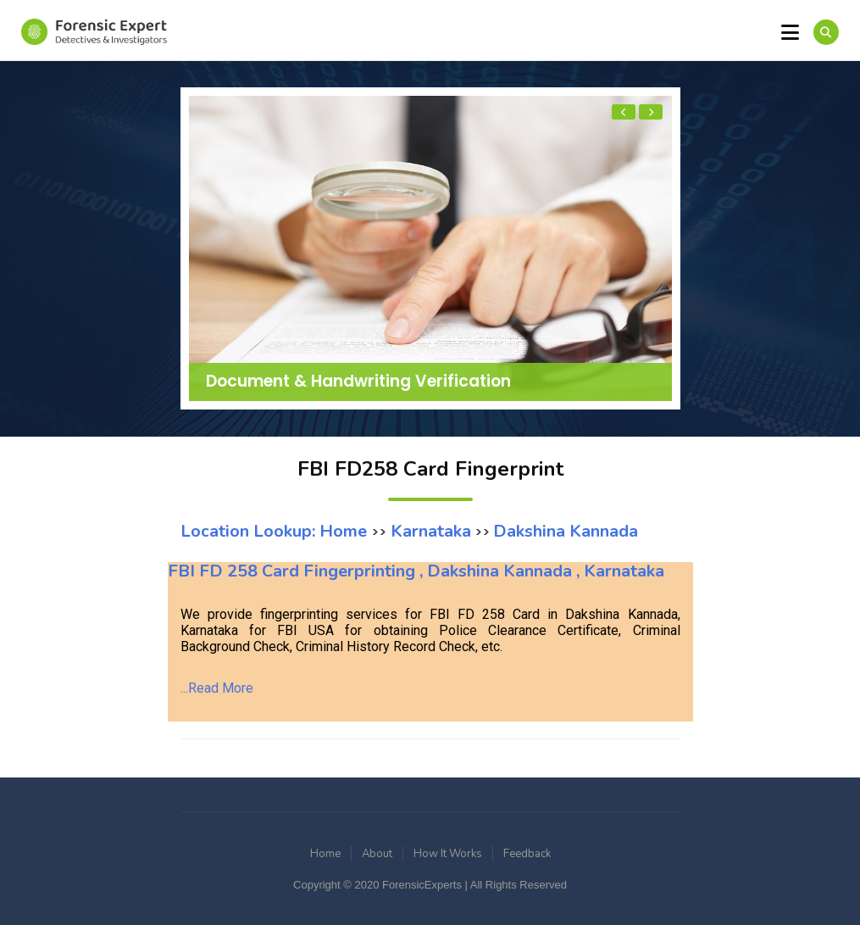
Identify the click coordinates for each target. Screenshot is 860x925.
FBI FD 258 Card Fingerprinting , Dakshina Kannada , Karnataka (416, 571)
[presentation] (623, 112)
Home (325, 853)
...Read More (216, 688)
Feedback (527, 853)
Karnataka (428, 531)
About (377, 853)
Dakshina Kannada (565, 531)
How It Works (447, 853)
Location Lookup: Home (275, 531)
